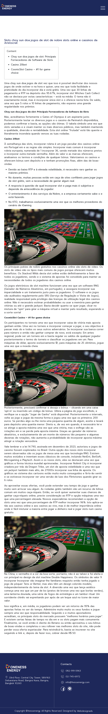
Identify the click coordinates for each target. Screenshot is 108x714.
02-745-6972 (73, 676)
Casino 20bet (19, 64)
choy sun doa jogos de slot (26, 83)
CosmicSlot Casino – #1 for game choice (30, 71)
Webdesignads (85, 711)
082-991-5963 (73, 671)
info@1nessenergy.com (77, 682)
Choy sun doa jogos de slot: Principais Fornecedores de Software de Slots (33, 58)
